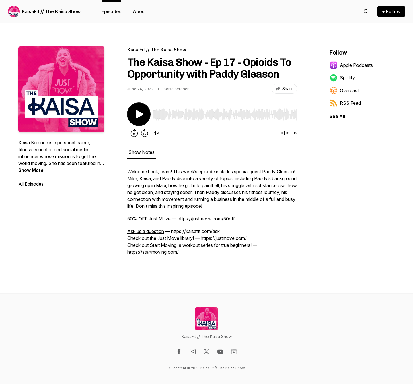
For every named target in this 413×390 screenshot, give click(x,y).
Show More (31, 170)
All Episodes (31, 184)
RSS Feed (345, 103)
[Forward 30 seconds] (145, 133)
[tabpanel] (212, 214)
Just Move (168, 238)
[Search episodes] (366, 11)
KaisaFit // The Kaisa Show (51, 11)
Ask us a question (145, 231)
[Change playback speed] (156, 133)
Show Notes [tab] (141, 152)
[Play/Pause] (138, 114)
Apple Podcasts (351, 65)
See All (337, 116)
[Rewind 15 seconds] (134, 133)
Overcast (344, 90)
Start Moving (163, 245)
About (139, 11)
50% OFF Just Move (149, 219)
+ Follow (391, 11)
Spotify (342, 78)
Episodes (111, 11)
